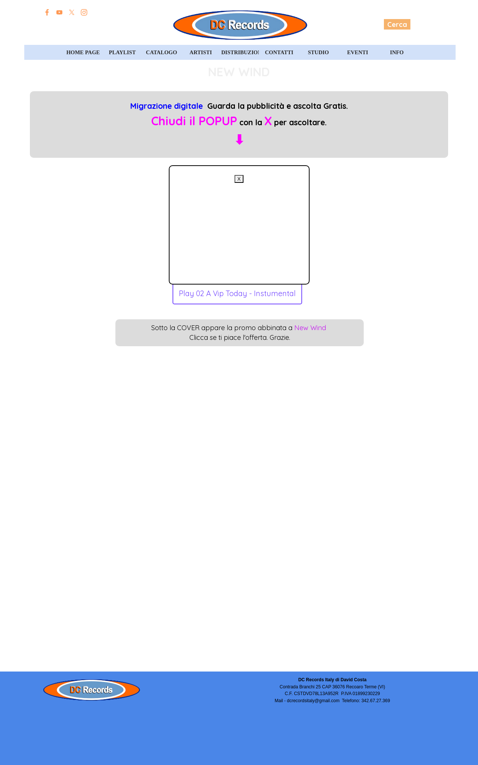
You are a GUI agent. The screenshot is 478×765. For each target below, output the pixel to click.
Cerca (397, 24)
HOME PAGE (83, 52)
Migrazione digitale (166, 106)
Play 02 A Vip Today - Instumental (237, 293)
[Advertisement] (239, 229)
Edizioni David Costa (84, 24)
